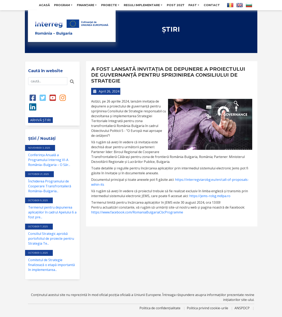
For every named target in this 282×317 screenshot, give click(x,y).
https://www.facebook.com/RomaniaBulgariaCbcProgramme (137, 212)
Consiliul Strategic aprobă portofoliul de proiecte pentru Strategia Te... (51, 238)
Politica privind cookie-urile (208, 308)
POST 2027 (175, 5)
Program (63, 5)
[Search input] (47, 81)
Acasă (44, 5)
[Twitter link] (42, 97)
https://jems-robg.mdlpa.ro (209, 196)
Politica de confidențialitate (160, 308)
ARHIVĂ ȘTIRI (40, 120)
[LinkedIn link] (32, 106)
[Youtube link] (52, 97)
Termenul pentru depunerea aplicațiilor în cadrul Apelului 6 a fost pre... (52, 212)
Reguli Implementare (143, 5)
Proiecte (110, 5)
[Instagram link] (62, 97)
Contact (212, 5)
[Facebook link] (32, 97)
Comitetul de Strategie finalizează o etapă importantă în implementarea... (51, 265)
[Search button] (72, 81)
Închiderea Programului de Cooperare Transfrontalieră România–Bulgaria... (49, 186)
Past (193, 5)
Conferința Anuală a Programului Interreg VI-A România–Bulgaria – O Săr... (49, 160)
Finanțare (87, 5)
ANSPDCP (242, 308)
